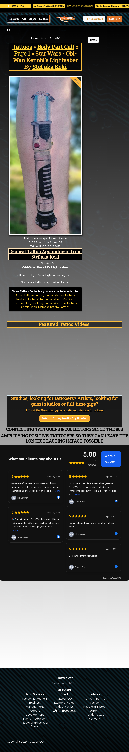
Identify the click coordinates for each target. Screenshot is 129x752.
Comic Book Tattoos (34, 307)
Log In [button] (113, 18)
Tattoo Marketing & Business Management (35, 702)
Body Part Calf (55, 46)
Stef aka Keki (49, 66)
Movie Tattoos (65, 295)
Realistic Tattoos (27, 299)
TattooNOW (64, 698)
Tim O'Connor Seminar (83, 5)
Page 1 (22, 53)
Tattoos (14, 18)
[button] (94, 19)
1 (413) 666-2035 (64, 710)
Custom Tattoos (58, 307)
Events (43, 18)
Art (24, 18)
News (32, 18)
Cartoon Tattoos (66, 303)
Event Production (35, 718)
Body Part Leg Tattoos (40, 303)
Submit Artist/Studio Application (64, 418)
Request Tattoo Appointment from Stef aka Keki (45, 254)
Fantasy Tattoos (45, 295)
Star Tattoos (46, 299)
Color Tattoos (25, 295)
